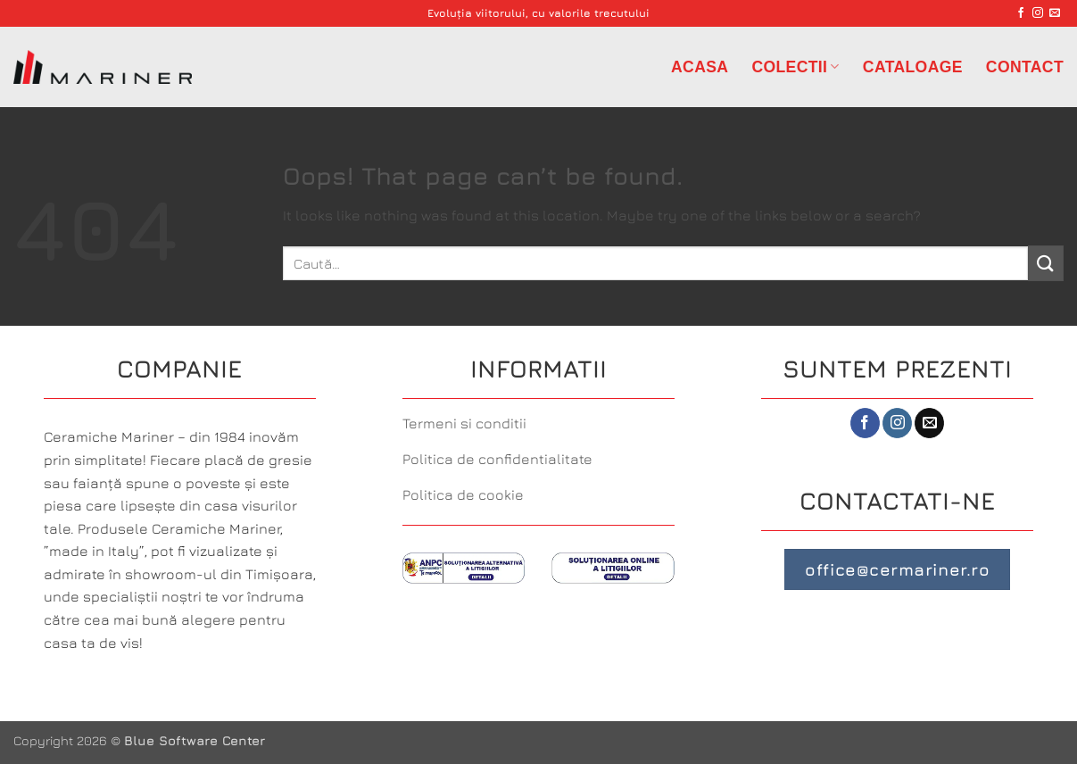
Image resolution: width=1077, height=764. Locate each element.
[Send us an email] (1054, 13)
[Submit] (1046, 262)
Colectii (795, 67)
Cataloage (913, 67)
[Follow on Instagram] (1037, 13)
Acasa (699, 67)
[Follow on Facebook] (1020, 13)
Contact (1025, 67)
